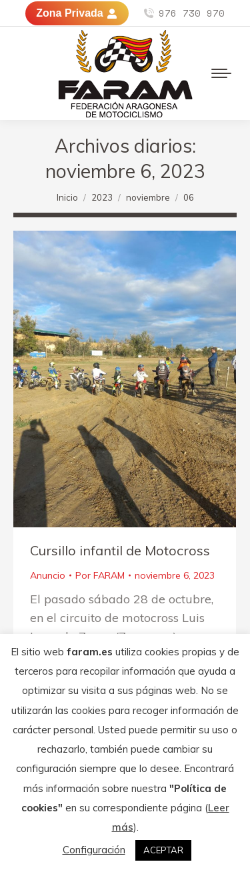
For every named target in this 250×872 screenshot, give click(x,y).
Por (100, 575)
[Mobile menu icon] (221, 73)
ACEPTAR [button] (163, 850)
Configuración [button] (94, 849)
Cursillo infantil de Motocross (120, 550)
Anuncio (47, 575)
